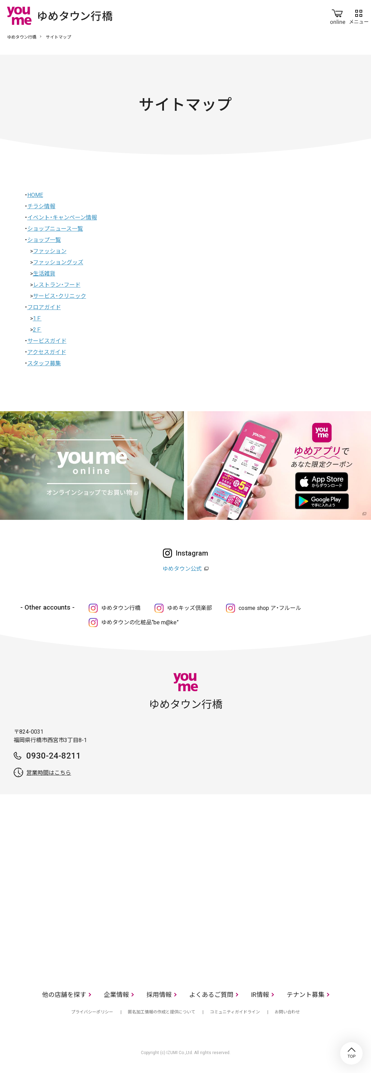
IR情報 (260, 994)
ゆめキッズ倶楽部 (189, 608)
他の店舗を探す (64, 994)
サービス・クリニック (59, 296)
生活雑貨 (44, 273)
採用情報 (159, 994)
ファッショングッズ (58, 262)
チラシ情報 (41, 206)
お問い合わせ (287, 1012)
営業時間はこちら (48, 772)
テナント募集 (305, 994)
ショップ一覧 (44, 240)
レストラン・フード (57, 284)
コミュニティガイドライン (235, 1012)
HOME (35, 195)
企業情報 (116, 994)
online (337, 15)
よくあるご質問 (211, 994)
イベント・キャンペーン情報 (62, 217)
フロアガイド (44, 307)
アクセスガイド (46, 352)
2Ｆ (37, 329)
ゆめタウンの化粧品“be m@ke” (140, 622)
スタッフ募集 (44, 363)
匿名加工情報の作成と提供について (161, 1012)
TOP (351, 1053)
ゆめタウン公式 (182, 568)
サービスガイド (47, 341)
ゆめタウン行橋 (21, 37)
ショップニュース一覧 (55, 228)
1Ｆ (37, 318)
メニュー (358, 15)
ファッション (50, 251)
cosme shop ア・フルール (270, 608)
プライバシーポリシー (92, 1012)
